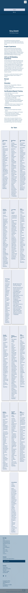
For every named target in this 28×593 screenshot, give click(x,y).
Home (4, 539)
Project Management (6, 547)
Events (4, 552)
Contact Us (4, 553)
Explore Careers (6, 561)
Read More (4, 188)
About (4, 548)
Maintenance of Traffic (6, 543)
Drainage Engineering (6, 542)
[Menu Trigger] (25, 2)
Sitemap (24, 591)
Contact (14, 9)
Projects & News (5, 551)
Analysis (4, 544)
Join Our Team (5, 549)
